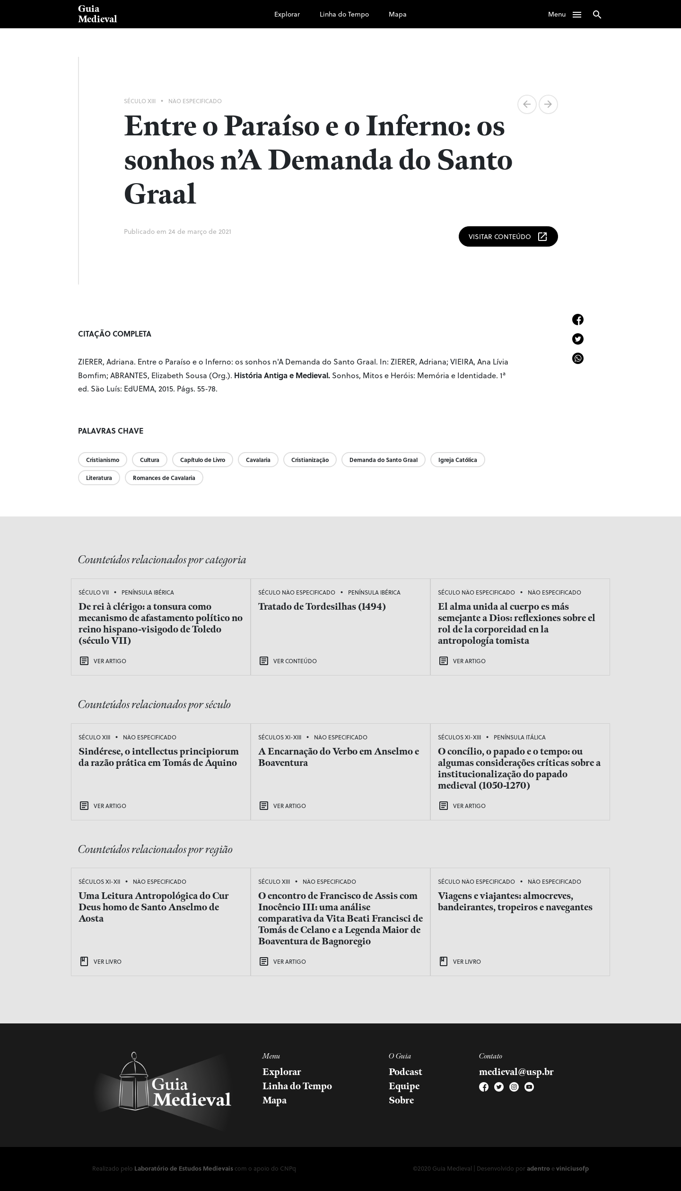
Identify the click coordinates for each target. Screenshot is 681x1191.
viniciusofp (572, 1168)
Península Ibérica (148, 592)
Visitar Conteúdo (508, 236)
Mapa (398, 14)
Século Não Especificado (296, 592)
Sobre (401, 1100)
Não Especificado (195, 101)
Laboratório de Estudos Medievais (183, 1168)
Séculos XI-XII (99, 881)
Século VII (94, 592)
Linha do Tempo (344, 14)
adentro (538, 1168)
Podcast (405, 1072)
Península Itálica (520, 737)
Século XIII (140, 101)
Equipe (404, 1086)
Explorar (287, 14)
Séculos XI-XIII (279, 737)
